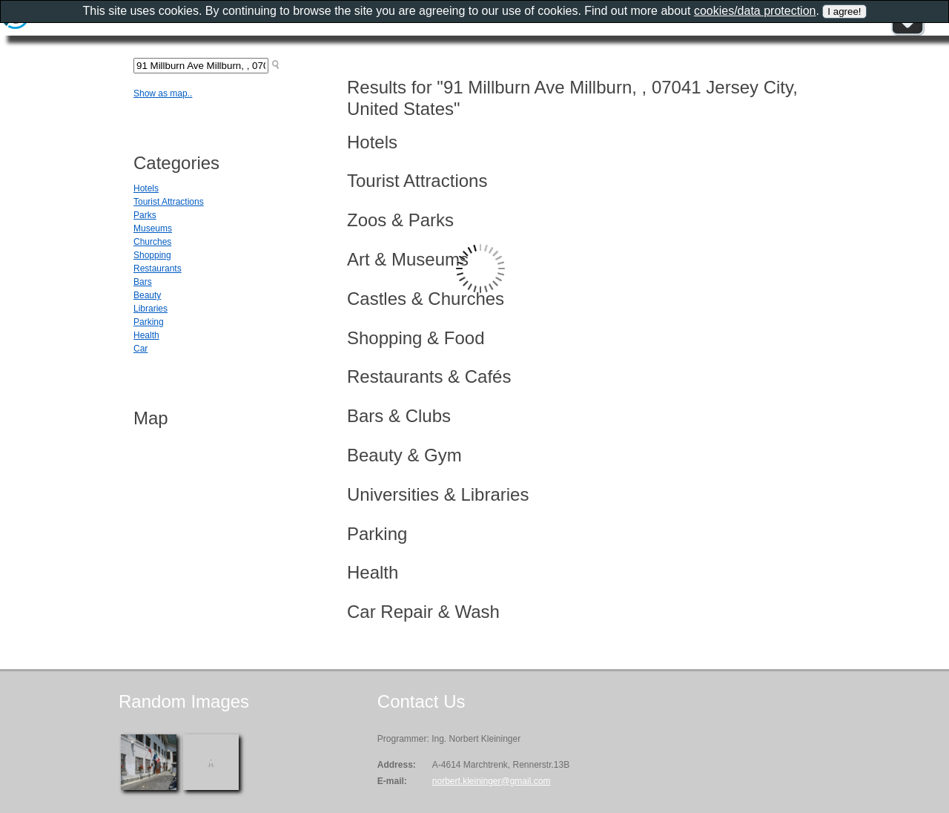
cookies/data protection (755, 10)
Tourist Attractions (168, 202)
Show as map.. (162, 93)
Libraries (150, 308)
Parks (144, 215)
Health (146, 335)
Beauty (147, 295)
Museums (152, 228)
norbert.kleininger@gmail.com (491, 781)
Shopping (152, 255)
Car (140, 348)
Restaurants (157, 268)
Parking (148, 322)
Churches (152, 242)
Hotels (146, 188)
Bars (142, 282)
